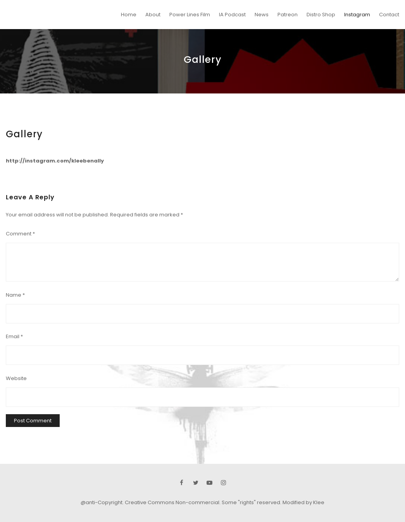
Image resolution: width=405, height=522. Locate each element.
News (262, 14)
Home (128, 14)
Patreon (287, 14)
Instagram (357, 14)
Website (16, 378)
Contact (389, 14)
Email (14, 336)
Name (15, 295)
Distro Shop (321, 14)
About (152, 14)
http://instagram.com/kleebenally (55, 160)
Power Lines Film (189, 14)
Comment (20, 233)
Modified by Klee (303, 502)
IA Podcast (232, 14)
